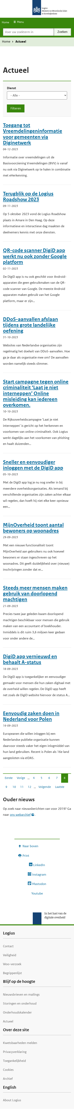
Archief (8, 1079)
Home (5, 22)
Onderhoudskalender (17, 1012)
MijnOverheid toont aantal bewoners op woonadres (33, 528)
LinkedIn (39, 865)
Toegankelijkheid (14, 1061)
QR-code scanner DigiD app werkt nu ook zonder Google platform (35, 256)
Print (25, 856)
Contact (8, 946)
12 (29, 788)
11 (22, 788)
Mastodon (39, 884)
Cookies (8, 1070)
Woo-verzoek (12, 964)
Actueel (8, 1021)
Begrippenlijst (12, 973)
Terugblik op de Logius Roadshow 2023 (28, 197)
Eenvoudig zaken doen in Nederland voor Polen (31, 716)
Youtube (37, 893)
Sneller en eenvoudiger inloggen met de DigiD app (33, 465)
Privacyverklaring (14, 1052)
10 (14, 788)
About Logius (12, 1100)
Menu (20, 22)
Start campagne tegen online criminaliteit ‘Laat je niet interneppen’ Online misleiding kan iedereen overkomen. (35, 393)
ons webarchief (20, 815)
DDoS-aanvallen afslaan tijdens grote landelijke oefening (30, 325)
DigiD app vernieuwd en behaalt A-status (30, 659)
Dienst (11, 88)
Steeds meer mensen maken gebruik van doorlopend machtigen (35, 593)
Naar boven (30, 846)
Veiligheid (9, 955)
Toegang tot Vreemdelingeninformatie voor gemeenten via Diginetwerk (32, 134)
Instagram (39, 874)
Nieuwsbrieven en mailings (21, 994)
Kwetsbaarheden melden (20, 1043)
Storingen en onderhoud (20, 1003)
